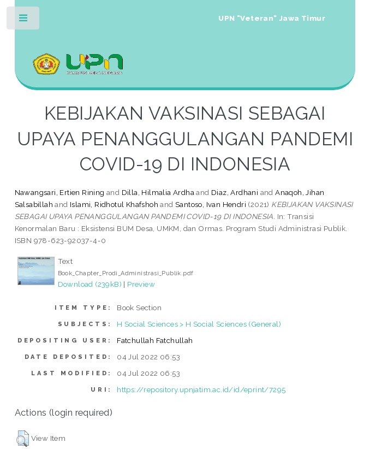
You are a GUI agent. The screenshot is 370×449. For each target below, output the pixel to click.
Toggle (23, 20)
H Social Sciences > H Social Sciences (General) (199, 324)
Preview (141, 284)
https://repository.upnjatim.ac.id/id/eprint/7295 (201, 389)
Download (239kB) (90, 284)
